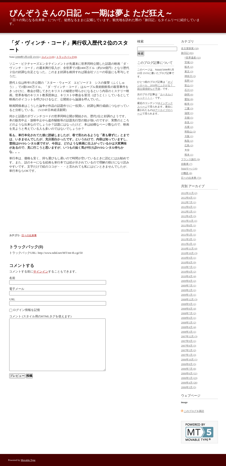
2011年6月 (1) (188, 230)
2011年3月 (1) (188, 239)
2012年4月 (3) (188, 216)
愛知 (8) (188, 99)
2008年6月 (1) (188, 317)
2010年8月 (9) (188, 262)
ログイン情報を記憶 (26, 310)
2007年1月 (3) (188, 354)
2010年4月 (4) (188, 276)
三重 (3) (188, 108)
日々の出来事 (29, 235)
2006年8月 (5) (188, 364)
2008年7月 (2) (188, 313)
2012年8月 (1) (188, 197)
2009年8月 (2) (188, 280)
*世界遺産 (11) (192, 57)
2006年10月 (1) (189, 359)
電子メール (16, 289)
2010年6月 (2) (188, 271)
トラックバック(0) (66, 56)
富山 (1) (188, 85)
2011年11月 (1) (189, 220)
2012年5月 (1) (188, 211)
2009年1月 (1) (188, 294)
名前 (12, 278)
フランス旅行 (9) (190, 159)
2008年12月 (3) (189, 299)
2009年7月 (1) (188, 285)
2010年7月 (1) (188, 267)
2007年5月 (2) (188, 350)
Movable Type (28, 460)
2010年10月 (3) (189, 253)
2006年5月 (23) (189, 378)
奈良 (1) (188, 122)
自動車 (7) (186, 163)
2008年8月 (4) (188, 308)
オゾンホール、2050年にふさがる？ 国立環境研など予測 (156, 85)
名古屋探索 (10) (190, 48)
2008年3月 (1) (188, 331)
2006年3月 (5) (188, 387)
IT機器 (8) (186, 173)
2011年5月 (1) (188, 234)
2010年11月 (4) (189, 248)
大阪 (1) (188, 136)
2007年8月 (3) (188, 345)
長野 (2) (188, 80)
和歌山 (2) (190, 131)
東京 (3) (188, 71)
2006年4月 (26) (189, 382)
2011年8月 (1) (188, 225)
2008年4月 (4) (188, 327)
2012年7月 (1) (188, 202)
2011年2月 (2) (188, 243)
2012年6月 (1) (188, 206)
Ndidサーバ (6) (189, 168)
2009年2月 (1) (188, 290)
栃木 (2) (188, 66)
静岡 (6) (188, 94)
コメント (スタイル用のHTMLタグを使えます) (40, 316)
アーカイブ (196, 186)
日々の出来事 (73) (191, 177)
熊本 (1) (188, 154)
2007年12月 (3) (189, 336)
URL (12, 299)
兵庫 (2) (188, 127)
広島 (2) (188, 145)
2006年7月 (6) (188, 368)
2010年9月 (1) (188, 257)
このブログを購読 (194, 411)
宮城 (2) (188, 62)
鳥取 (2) (188, 140)
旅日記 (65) (187, 53)
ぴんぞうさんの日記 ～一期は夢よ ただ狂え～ (91, 13)
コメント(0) (47, 56)
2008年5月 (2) (188, 322)
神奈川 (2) (190, 76)
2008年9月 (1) (188, 304)
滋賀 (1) (188, 113)
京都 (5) (188, 117)
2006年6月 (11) (189, 373)
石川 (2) (188, 90)
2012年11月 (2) (189, 193)
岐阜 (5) (188, 103)
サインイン (40, 271)
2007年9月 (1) (188, 341)
